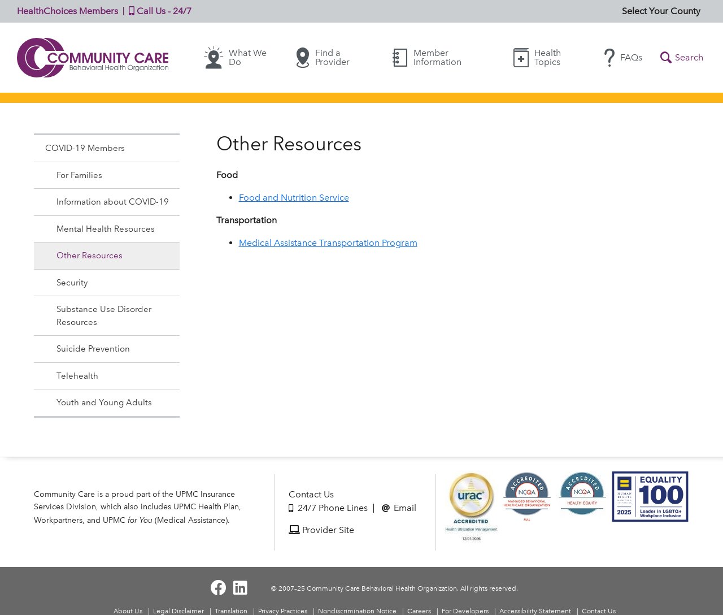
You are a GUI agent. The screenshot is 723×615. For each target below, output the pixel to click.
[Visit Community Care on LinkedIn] (240, 588)
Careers (419, 611)
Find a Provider (323, 57)
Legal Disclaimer (178, 611)
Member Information (427, 57)
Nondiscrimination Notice (357, 611)
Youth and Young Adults (104, 402)
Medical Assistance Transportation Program (328, 242)
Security (72, 283)
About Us (128, 611)
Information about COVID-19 (112, 202)
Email (399, 508)
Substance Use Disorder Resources (103, 315)
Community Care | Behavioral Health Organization (93, 57)
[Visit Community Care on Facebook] (219, 588)
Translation (231, 611)
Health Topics (537, 57)
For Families (79, 175)
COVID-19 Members (85, 148)
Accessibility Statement (535, 611)
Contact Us (311, 494)
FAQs (623, 58)
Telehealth (77, 376)
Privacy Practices (282, 611)
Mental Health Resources (105, 229)
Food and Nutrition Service (294, 197)
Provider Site (321, 530)
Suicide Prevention (93, 349)
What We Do (235, 57)
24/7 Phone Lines (328, 508)
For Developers (465, 611)
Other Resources (89, 255)
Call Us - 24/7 (157, 11)
